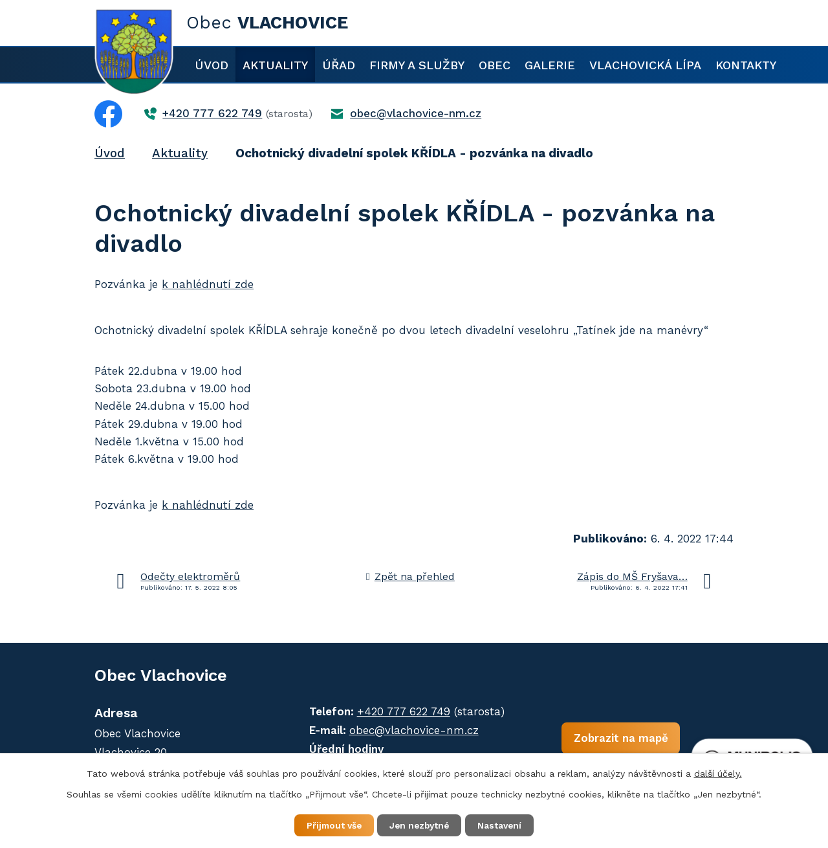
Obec (494, 65)
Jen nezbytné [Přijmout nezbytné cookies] (420, 825)
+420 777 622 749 (396, 711)
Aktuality (275, 65)
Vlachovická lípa (645, 65)
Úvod (211, 65)
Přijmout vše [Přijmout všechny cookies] (329, 825)
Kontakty (745, 65)
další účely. (718, 773)
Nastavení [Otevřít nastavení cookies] (504, 825)
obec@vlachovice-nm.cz (407, 730)
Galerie (550, 65)
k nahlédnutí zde (208, 284)
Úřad (338, 65)
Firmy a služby (416, 65)
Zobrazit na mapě (607, 739)
